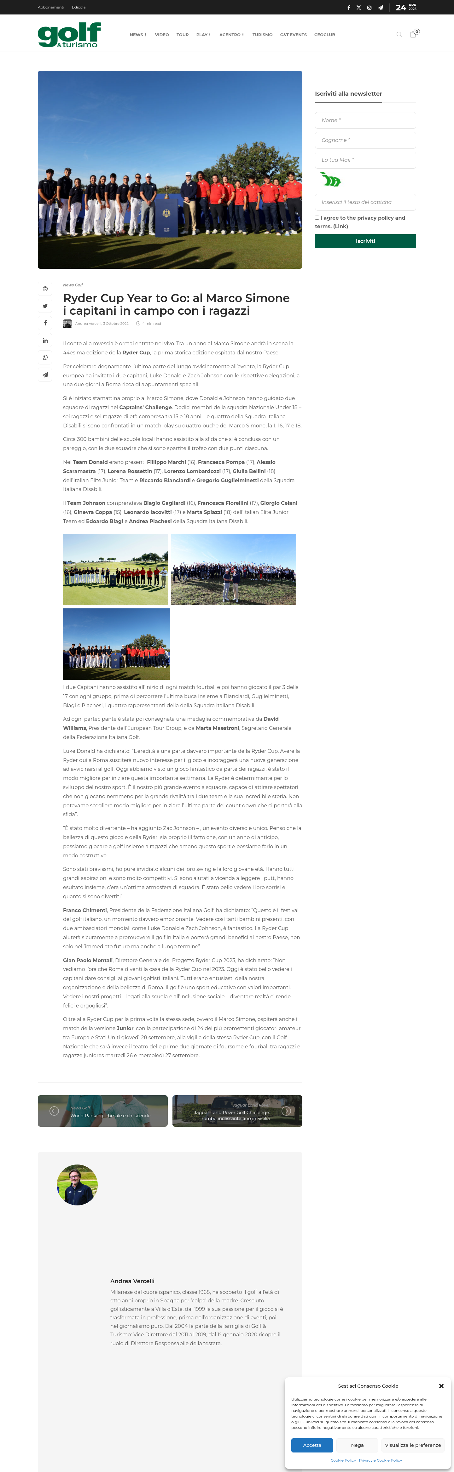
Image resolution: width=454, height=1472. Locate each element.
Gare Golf (55, 1347)
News (136, 34)
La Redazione (49, 1380)
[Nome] (365, 120)
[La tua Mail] (365, 160)
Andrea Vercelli (88, 323)
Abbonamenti (51, 7)
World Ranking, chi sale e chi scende (110, 1116)
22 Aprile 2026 (168, 1380)
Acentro (230, 34)
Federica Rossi (141, 1380)
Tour (183, 34)
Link (340, 226)
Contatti (269, 1453)
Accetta (312, 1445)
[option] (79, 1341)
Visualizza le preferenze (413, 1445)
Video (162, 34)
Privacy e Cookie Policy (380, 1460)
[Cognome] (365, 140)
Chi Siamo (239, 1453)
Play (201, 34)
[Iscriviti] (365, 241)
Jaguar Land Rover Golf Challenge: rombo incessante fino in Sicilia (232, 1115)
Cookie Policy (343, 1460)
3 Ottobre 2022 (116, 323)
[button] (441, 1386)
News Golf (73, 285)
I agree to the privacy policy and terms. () (360, 222)
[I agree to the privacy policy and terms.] (317, 218)
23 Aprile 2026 (75, 1380)
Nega (357, 1445)
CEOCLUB (324, 34)
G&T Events (293, 34)
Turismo (263, 34)
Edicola (79, 7)
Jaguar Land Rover (251, 1105)
